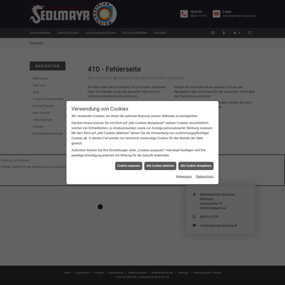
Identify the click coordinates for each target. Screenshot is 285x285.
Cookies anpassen (128, 164)
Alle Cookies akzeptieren (195, 164)
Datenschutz (205, 175)
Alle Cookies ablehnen (160, 164)
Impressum (184, 175)
